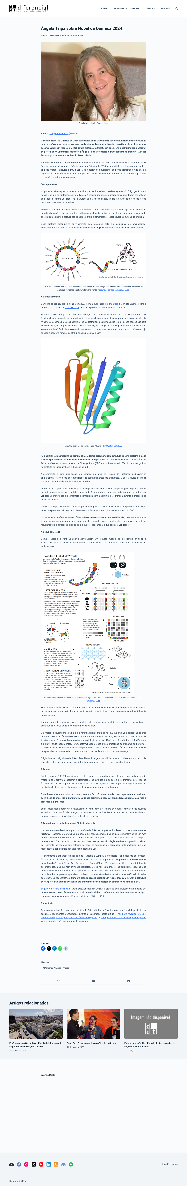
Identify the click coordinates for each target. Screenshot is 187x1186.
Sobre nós (152, 8)
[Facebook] (58, 980)
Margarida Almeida (59, 133)
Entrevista (74, 35)
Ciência (65, 35)
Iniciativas (137, 8)
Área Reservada (170, 1164)
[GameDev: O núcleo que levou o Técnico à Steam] (93, 1024)
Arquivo (106, 8)
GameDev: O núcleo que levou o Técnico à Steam (91, 1043)
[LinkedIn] (128, 980)
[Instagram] (26, 1164)
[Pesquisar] (177, 8)
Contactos (166, 8)
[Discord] (63, 1164)
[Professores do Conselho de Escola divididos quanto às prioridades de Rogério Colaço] (36, 1024)
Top (81, 35)
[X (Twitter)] (93, 980)
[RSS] (56, 1164)
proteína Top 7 (72, 307)
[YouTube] (41, 1164)
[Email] (11, 1164)
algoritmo (132, 329)
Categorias (121, 8)
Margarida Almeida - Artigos (56, 968)
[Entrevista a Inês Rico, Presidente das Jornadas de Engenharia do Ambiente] (151, 1024)
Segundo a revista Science (54, 888)
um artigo (113, 304)
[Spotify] (71, 1164)
